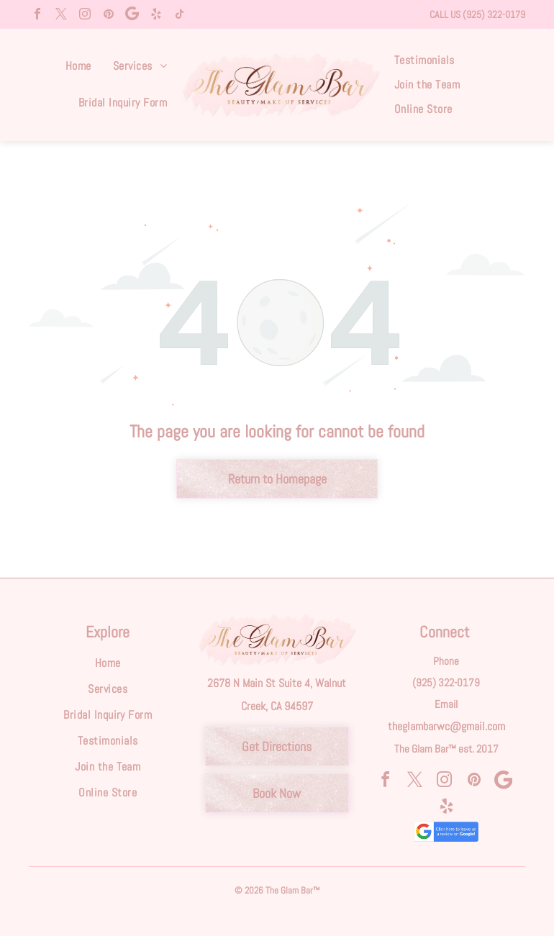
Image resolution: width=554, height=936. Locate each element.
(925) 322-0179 (494, 14)
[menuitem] (78, 66)
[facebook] (37, 15)
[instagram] (85, 15)
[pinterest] (108, 15)
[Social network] (132, 15)
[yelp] (156, 15)
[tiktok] (180, 15)
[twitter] (61, 15)
